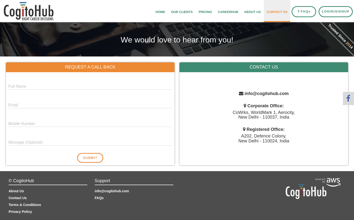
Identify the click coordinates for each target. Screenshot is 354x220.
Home (160, 12)
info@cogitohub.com (112, 191)
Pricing (205, 12)
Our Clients (182, 12)
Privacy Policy (20, 212)
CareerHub (228, 12)
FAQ (304, 11)
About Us (252, 12)
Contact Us (277, 12)
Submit (90, 158)
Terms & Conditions (25, 205)
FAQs (99, 198)
